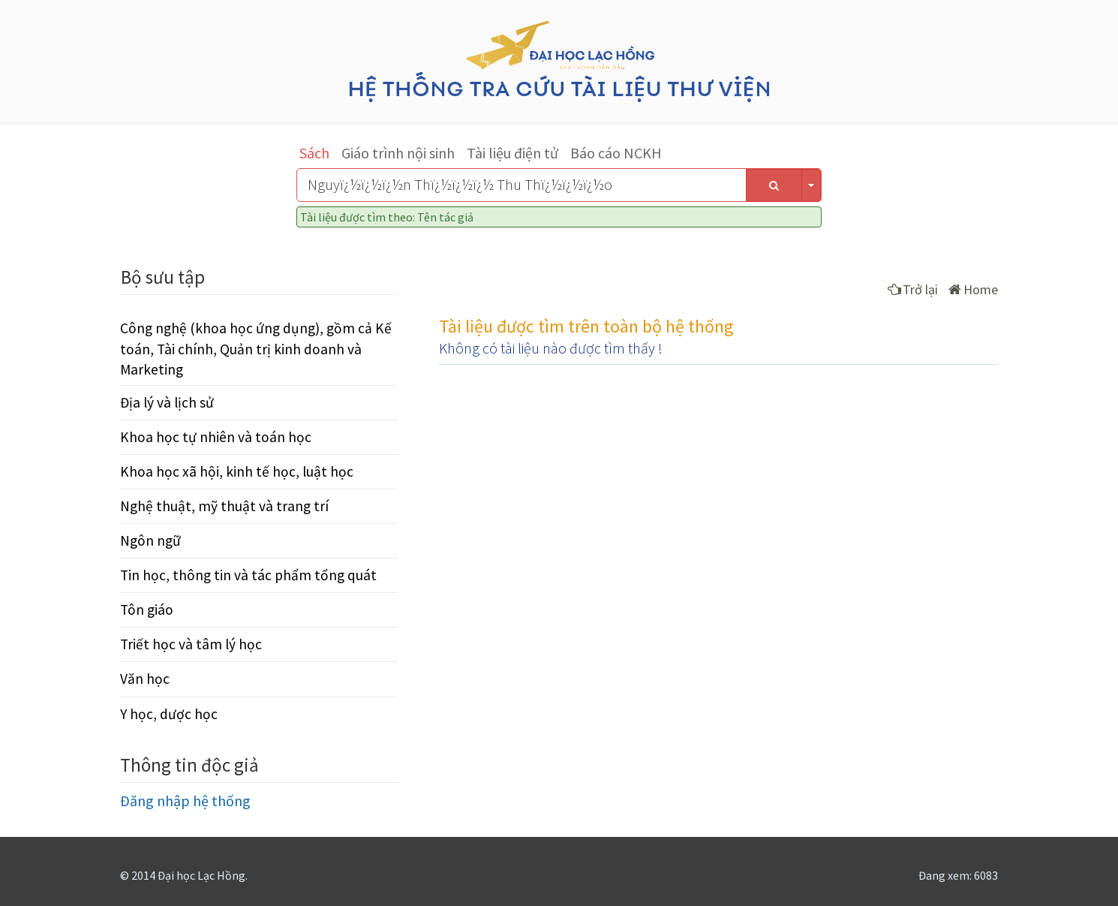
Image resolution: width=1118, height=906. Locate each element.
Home (973, 289)
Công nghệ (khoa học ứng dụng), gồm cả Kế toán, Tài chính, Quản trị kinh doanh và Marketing (256, 348)
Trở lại (913, 289)
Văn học (145, 679)
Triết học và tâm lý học (191, 644)
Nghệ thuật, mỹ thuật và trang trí (224, 506)
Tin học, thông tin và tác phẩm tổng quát (248, 575)
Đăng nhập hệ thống (185, 800)
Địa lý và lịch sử (167, 402)
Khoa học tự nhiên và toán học (215, 437)
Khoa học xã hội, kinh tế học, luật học (236, 471)
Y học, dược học (169, 714)
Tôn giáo (146, 609)
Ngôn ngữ (150, 540)
